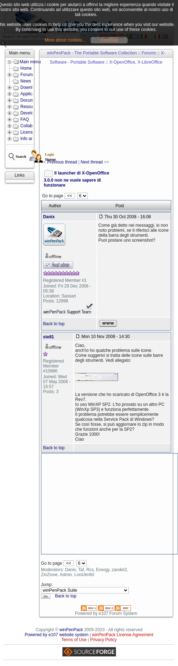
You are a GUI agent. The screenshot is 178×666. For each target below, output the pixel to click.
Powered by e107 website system (56, 634)
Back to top (54, 323)
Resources (30, 106)
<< (70, 195)
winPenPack (71, 629)
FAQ (24, 119)
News (25, 81)
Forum (26, 74)
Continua (109, 40)
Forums (149, 52)
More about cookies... (65, 40)
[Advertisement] (109, 109)
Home (26, 68)
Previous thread (62, 162)
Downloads (30, 87)
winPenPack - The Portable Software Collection (92, 52)
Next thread (92, 162)
